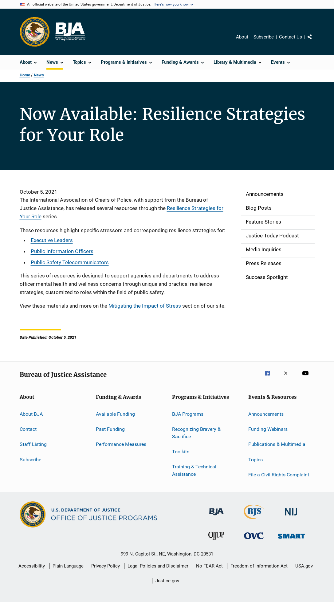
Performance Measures (121, 444)
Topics (255, 459)
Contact (28, 429)
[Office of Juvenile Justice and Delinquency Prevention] (216, 541)
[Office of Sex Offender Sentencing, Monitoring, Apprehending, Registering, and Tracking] (291, 539)
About (242, 37)
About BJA (31, 414)
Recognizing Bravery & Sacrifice (196, 432)
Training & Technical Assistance (194, 470)
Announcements (266, 414)
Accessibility (31, 566)
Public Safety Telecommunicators (70, 262)
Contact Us (290, 37)
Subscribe (263, 37)
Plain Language (68, 566)
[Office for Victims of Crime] (254, 540)
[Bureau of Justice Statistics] (254, 520)
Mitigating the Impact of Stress (144, 306)
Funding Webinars (268, 429)
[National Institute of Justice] (291, 516)
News (39, 75)
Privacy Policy (105, 566)
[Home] (70, 32)
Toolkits (180, 452)
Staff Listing (33, 444)
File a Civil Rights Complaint (278, 475)
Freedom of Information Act (259, 566)
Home (25, 75)
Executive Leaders (52, 240)
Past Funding (110, 429)
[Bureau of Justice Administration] (216, 516)
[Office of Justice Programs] (35, 32)
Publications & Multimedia (276, 444)
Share (314, 41)
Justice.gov (167, 581)
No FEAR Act (209, 566)
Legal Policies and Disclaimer (158, 566)
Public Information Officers (62, 251)
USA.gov (304, 566)
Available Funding (115, 414)
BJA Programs (187, 414)
